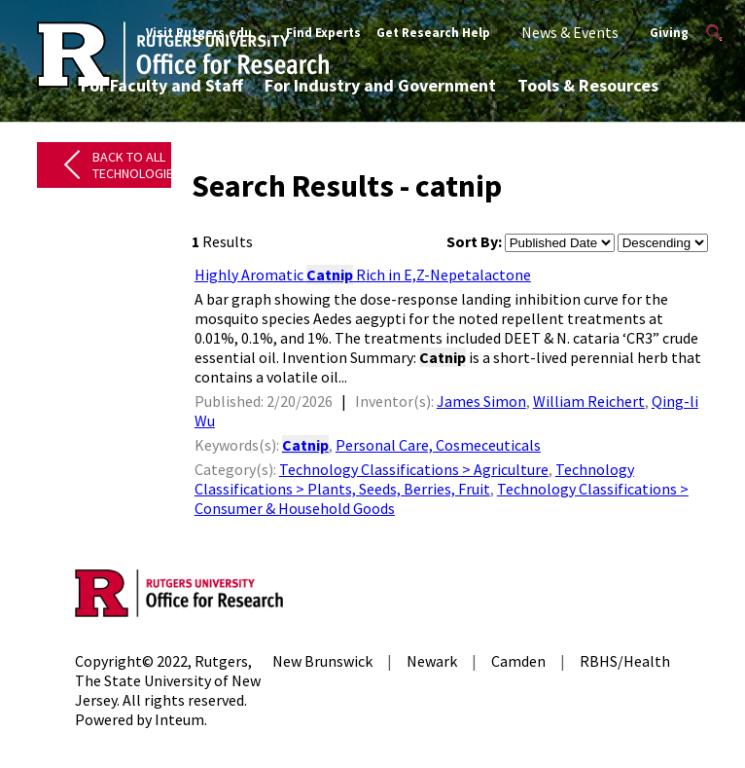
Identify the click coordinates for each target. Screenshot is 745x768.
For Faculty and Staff (162, 85)
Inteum (179, 719)
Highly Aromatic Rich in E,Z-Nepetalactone (363, 274)
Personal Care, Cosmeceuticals (438, 445)
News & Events (570, 32)
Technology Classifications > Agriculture (414, 469)
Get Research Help (433, 32)
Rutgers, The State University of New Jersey (168, 680)
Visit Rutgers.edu (199, 32)
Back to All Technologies (136, 165)
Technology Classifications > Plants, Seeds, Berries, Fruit (414, 478)
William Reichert (589, 401)
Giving (669, 32)
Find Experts (323, 32)
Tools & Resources (587, 85)
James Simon (481, 401)
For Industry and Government (380, 85)
